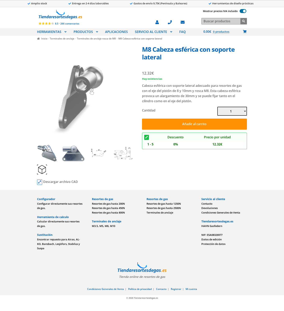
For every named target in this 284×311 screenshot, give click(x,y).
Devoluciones (209, 208)
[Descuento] (146, 137)
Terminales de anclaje (62, 38)
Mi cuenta (191, 289)
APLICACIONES (116, 32)
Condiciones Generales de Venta (220, 212)
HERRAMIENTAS (49, 32)
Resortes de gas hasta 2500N (164, 208)
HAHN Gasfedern (211, 226)
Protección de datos (213, 244)
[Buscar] (244, 21)
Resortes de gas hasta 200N (108, 203)
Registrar (176, 289)
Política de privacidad (140, 289)
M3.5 (95, 226)
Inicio (44, 38)
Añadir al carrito (194, 124)
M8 (106, 226)
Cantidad (148, 110)
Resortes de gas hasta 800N (108, 212)
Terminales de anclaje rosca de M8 (96, 38)
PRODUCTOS (83, 32)
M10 (112, 226)
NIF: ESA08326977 (211, 235)
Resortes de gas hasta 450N (108, 208)
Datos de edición (211, 239)
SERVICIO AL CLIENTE (151, 32)
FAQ (182, 32)
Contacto (206, 203)
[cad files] (39, 182)
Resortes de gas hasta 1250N (164, 203)
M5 (101, 226)
